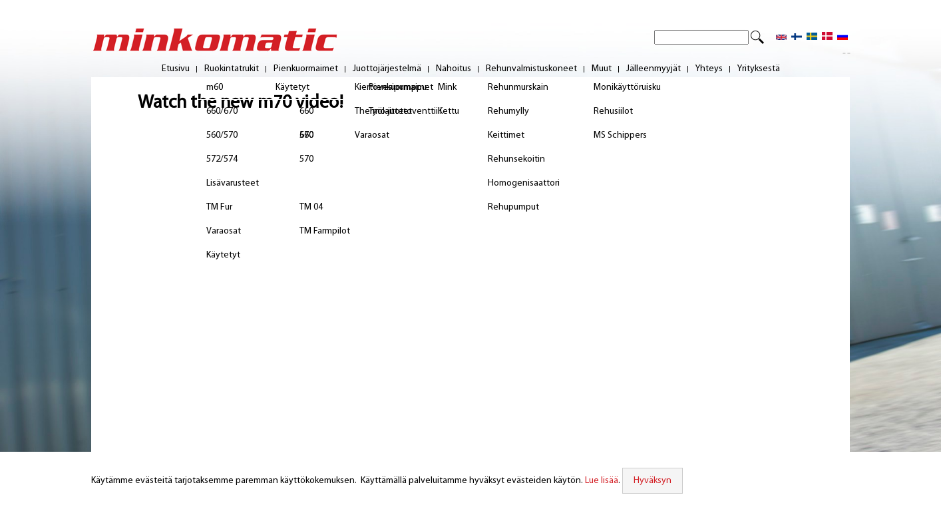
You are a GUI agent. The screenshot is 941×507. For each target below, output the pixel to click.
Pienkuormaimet (306, 69)
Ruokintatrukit (231, 69)
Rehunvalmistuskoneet (531, 69)
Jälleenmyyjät (653, 69)
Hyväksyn (652, 481)
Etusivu (176, 69)
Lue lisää (601, 481)
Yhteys (709, 69)
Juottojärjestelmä (387, 69)
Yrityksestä (758, 69)
